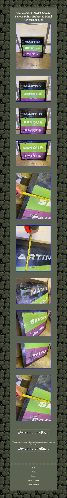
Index (33, 467)
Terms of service (33, 484)
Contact (33, 476)
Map (33, 471)
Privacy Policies (33, 480)
